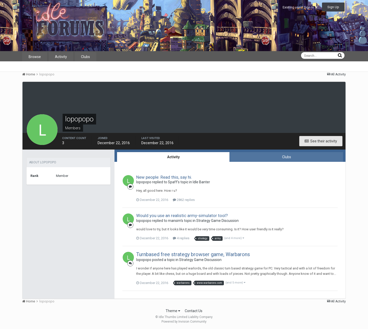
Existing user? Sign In (300, 7)
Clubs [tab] (286, 157)
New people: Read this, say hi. (164, 177)
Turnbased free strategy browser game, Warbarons (193, 254)
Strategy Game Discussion (217, 221)
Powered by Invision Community (184, 321)
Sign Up (333, 7)
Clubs (85, 57)
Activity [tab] (173, 157)
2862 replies (184, 200)
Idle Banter (201, 182)
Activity (61, 57)
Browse (35, 57)
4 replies (181, 238)
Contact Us (193, 311)
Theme (173, 311)
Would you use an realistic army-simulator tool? (182, 215)
